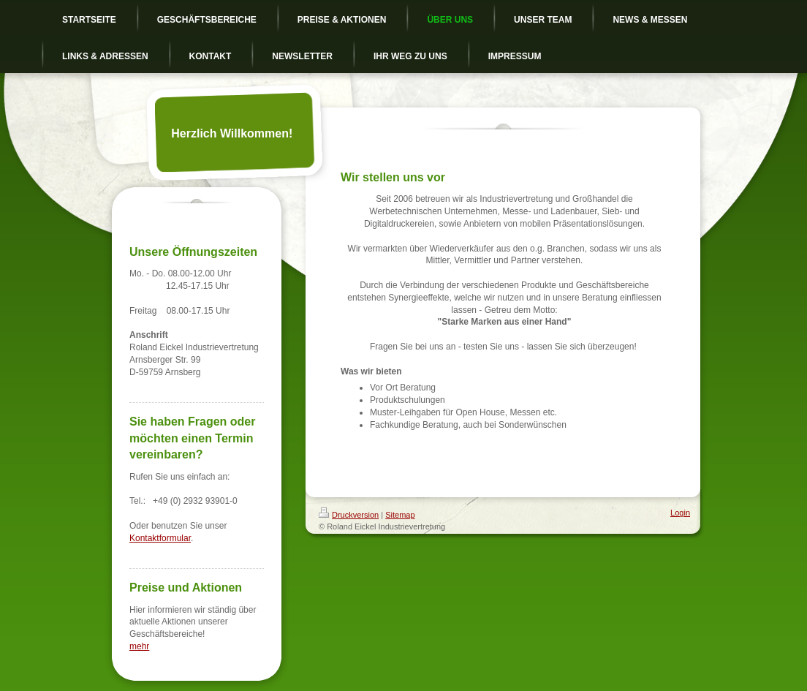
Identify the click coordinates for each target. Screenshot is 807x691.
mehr (139, 646)
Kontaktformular (160, 538)
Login (680, 512)
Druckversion (349, 514)
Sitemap (399, 514)
